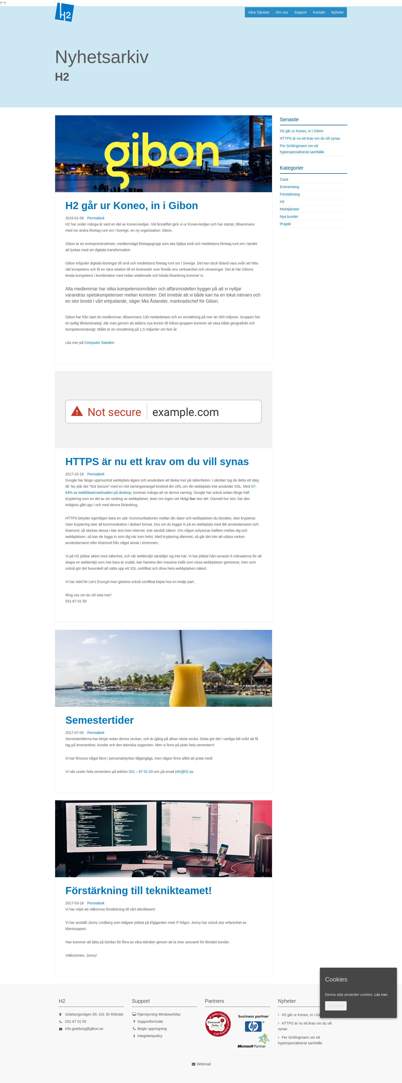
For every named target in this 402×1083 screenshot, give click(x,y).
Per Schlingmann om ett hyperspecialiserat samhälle (302, 149)
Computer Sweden (99, 343)
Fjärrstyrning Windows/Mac (159, 1014)
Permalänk (96, 218)
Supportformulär (150, 1021)
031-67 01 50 (75, 1021)
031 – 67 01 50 (141, 772)
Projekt (285, 224)
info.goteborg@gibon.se (84, 1029)
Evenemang (289, 187)
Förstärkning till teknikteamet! (138, 890)
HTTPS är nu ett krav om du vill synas (157, 461)
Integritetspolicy (149, 1036)
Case (284, 179)
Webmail (204, 1064)
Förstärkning (290, 194)
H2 (64, 12)
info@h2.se (184, 772)
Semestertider (99, 720)
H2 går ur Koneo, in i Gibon (131, 205)
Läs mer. (381, 995)
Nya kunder (289, 216)
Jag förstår (335, 1006)
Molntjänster (289, 209)
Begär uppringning (152, 1029)
